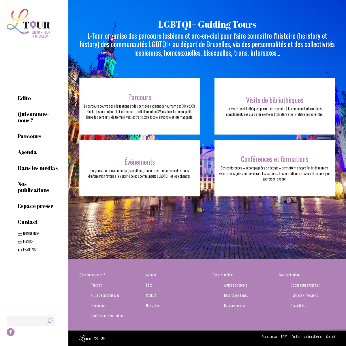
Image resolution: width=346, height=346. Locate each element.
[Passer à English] (26, 241)
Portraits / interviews (304, 295)
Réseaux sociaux (234, 305)
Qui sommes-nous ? (92, 275)
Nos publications (289, 275)
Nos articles (298, 305)
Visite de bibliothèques (105, 295)
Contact (151, 295)
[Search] (31, 321)
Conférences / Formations (107, 315)
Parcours (97, 285)
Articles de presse (235, 285)
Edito (149, 285)
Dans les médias (223, 275)
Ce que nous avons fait (305, 285)
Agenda (151, 275)
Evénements (98, 305)
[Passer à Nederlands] (29, 233)
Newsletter (153, 305)
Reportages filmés (236, 295)
